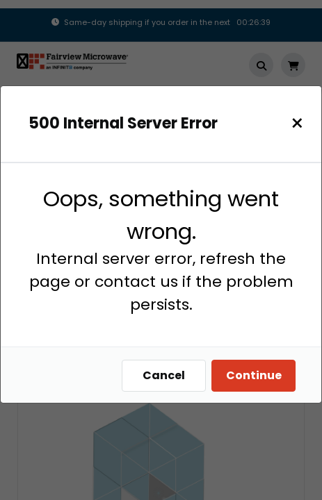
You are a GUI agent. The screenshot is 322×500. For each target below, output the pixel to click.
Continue (254, 375)
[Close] (297, 123)
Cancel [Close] (164, 375)
